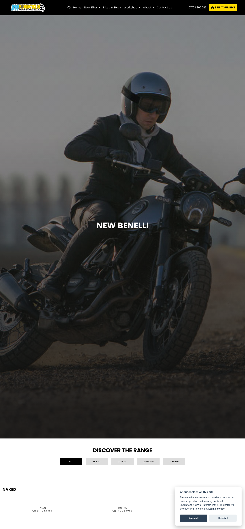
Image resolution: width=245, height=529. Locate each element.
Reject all (223, 518)
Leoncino (148, 461)
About (147, 7)
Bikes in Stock (112, 7)
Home (77, 7)
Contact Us (164, 7)
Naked (96, 461)
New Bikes (91, 7)
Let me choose (216, 508)
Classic (122, 461)
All (71, 461)
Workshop (131, 7)
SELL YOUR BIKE (223, 7)
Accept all (194, 518)
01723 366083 (197, 7)
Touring (174, 461)
